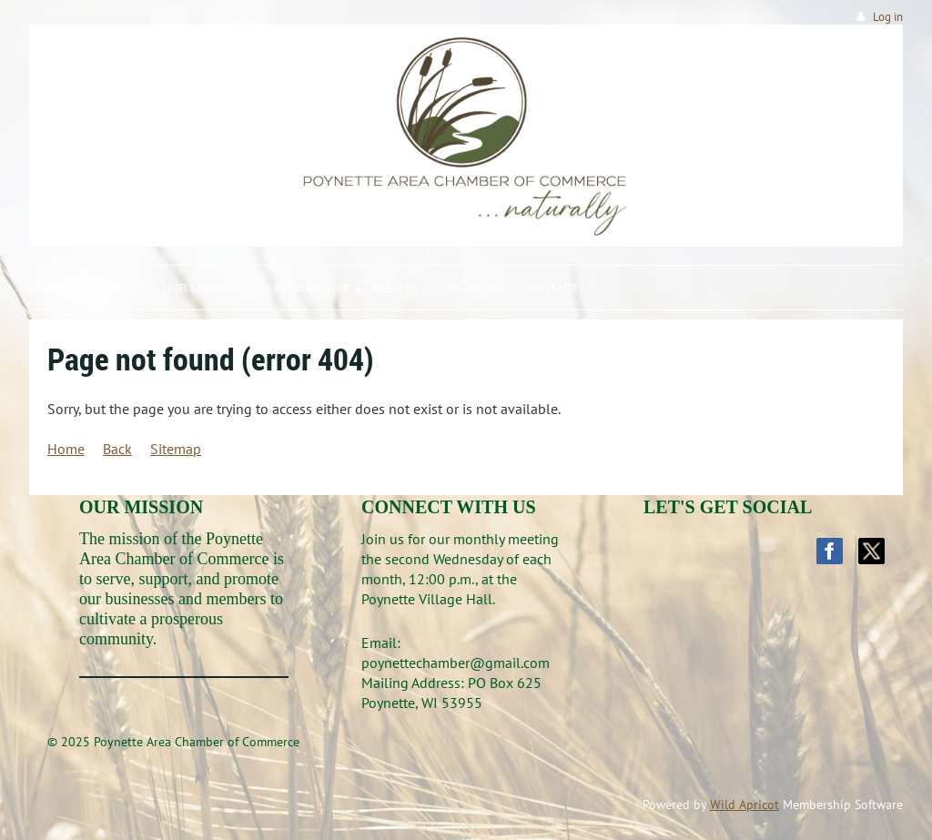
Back (117, 449)
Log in (888, 17)
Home (66, 449)
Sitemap (175, 449)
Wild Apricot (744, 804)
